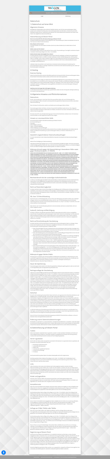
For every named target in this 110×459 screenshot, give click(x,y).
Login (42, 16)
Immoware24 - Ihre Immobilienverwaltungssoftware (65, 457)
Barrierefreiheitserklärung (46, 457)
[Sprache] (31, 13)
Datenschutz (36, 457)
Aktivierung (67, 16)
